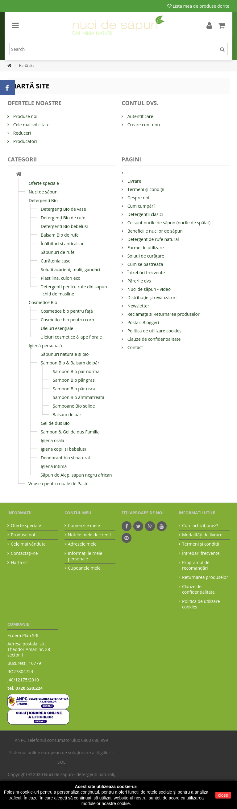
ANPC (20, 740)
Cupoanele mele (84, 568)
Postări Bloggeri (142, 322)
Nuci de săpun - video (148, 289)
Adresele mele (82, 544)
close (223, 795)
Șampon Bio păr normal (77, 371)
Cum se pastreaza (144, 264)
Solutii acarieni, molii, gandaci (70, 269)
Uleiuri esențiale (57, 328)
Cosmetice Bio (43, 302)
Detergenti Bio (43, 200)
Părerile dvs (138, 281)
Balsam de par (66, 414)
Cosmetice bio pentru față (67, 311)
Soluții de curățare (145, 256)
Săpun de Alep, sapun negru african (76, 475)
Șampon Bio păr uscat (75, 389)
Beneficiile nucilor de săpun (154, 231)
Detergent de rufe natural (152, 239)
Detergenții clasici (144, 214)
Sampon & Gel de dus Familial (71, 432)
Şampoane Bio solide (74, 406)
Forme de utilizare (145, 247)
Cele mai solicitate (30, 125)
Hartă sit (19, 562)
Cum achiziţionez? (200, 525)
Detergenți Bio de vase (63, 209)
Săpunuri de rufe (58, 252)
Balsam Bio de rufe (60, 235)
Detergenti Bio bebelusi (64, 226)
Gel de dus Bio (55, 423)
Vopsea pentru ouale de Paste (58, 483)
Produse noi (24, 116)
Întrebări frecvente (145, 272)
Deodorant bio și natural (65, 458)
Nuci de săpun (43, 192)
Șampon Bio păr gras (74, 380)
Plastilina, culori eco (61, 278)
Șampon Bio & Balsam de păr (70, 363)
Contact (134, 347)
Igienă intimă (54, 466)
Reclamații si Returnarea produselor (163, 314)
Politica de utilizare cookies (153, 331)
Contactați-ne (24, 553)
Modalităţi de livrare (202, 535)
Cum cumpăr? (140, 206)
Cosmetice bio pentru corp (67, 320)
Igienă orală (52, 440)
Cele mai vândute (28, 544)
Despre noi (137, 198)
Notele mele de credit (89, 535)
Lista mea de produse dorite (198, 6)
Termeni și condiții (145, 189)
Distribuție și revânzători (151, 297)
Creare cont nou (143, 125)
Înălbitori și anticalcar (62, 243)
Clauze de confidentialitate (153, 339)
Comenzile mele (84, 525)
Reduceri (21, 133)
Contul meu (77, 512)
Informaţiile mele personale (85, 556)
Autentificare (139, 116)
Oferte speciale (44, 183)
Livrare (133, 181)
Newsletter (137, 306)
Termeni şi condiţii (200, 544)
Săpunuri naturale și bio (65, 354)
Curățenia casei (56, 261)
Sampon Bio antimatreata (78, 397)
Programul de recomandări (196, 565)
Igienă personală (45, 345)
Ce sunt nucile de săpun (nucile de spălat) (168, 223)
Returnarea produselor (205, 577)
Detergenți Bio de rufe (63, 218)
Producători (24, 141)
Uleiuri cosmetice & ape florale (71, 337)
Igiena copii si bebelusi (63, 449)
